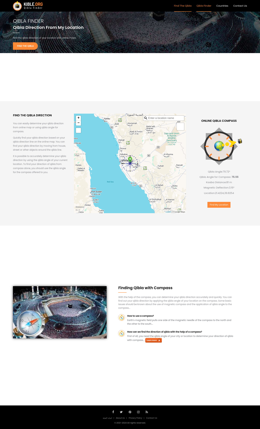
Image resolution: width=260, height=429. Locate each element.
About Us (120, 418)
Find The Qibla (183, 5)
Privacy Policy (135, 418)
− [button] (78, 123)
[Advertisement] (130, 77)
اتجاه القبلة (107, 418)
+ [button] (78, 118)
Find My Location (219, 204)
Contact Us (240, 5)
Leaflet (168, 212)
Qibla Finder (203, 5)
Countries (222, 5)
